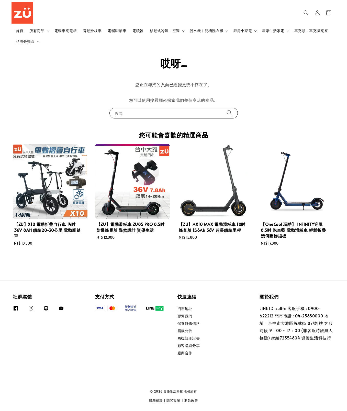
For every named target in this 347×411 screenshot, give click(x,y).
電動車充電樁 (65, 30)
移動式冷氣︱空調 (165, 30)
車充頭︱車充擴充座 (311, 30)
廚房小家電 (242, 30)
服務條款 (156, 400)
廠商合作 (184, 352)
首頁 (19, 30)
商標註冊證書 (188, 338)
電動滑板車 (92, 30)
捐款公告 (184, 330)
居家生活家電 (273, 30)
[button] (306, 12)
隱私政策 (173, 400)
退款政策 (191, 400)
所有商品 (36, 30)
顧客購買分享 (188, 345)
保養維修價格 (188, 323)
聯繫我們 (184, 316)
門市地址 (184, 308)
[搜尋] (229, 113)
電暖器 (138, 30)
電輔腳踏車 (117, 30)
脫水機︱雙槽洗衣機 (206, 30)
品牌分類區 (25, 41)
